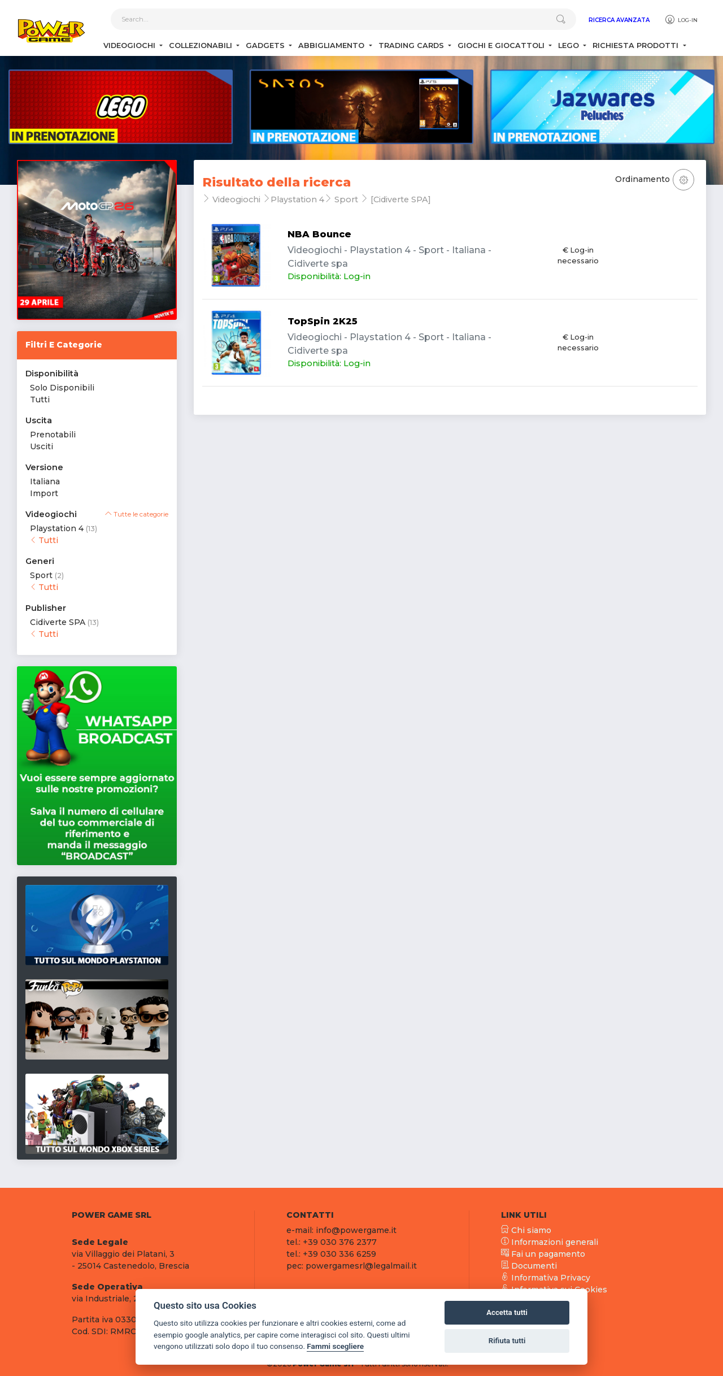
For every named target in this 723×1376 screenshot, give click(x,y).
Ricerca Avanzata (619, 20)
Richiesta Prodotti (637, 45)
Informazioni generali (549, 1242)
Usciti (41, 446)
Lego (569, 45)
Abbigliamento (332, 45)
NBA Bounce (319, 234)
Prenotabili (53, 434)
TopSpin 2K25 (323, 321)
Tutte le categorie (136, 514)
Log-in (681, 19)
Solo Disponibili (62, 388)
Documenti (529, 1266)
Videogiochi (130, 45)
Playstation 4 (57, 528)
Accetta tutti (507, 1312)
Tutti (40, 399)
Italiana (45, 481)
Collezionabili (201, 45)
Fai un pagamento (543, 1254)
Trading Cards (412, 45)
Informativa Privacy (545, 1278)
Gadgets (266, 45)
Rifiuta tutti (507, 1340)
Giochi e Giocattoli (502, 45)
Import (44, 493)
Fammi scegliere (335, 1346)
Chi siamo (526, 1230)
